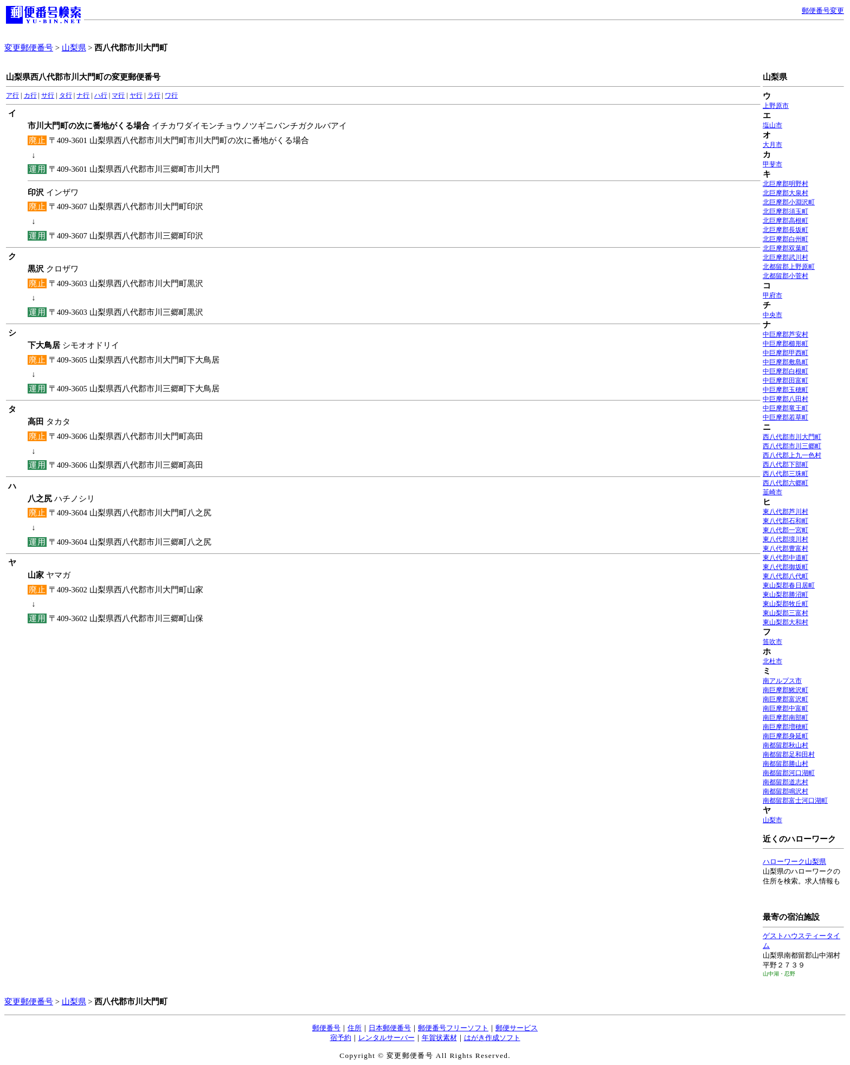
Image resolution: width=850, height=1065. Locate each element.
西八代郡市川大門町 (792, 437)
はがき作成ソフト (492, 1038)
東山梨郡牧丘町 (785, 604)
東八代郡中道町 (785, 557)
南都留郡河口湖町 (789, 773)
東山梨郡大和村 (785, 622)
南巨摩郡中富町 (785, 708)
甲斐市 (772, 164)
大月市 (772, 145)
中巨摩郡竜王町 (785, 408)
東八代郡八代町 (785, 576)
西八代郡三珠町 (785, 473)
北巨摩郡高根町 (785, 220)
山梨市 (772, 820)
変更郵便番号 (28, 47)
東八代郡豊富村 (785, 548)
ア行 (12, 95)
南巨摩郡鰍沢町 (785, 690)
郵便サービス (516, 1028)
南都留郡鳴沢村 (785, 791)
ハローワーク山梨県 (794, 861)
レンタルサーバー (386, 1038)
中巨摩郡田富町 (785, 380)
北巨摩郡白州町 (785, 239)
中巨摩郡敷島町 (785, 362)
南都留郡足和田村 (789, 754)
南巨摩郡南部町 (785, 717)
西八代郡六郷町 (785, 483)
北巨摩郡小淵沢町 (789, 202)
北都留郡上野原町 (789, 266)
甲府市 (772, 295)
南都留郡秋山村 (785, 745)
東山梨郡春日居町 (789, 585)
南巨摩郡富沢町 (785, 699)
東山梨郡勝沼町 (785, 594)
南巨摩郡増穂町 (785, 727)
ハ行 (100, 95)
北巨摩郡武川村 (785, 257)
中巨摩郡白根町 (785, 371)
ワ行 (171, 95)
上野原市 (776, 105)
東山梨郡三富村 (785, 613)
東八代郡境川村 (785, 539)
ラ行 (153, 95)
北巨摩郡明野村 (785, 184)
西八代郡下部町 (785, 464)
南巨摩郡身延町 (785, 736)
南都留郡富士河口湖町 (795, 800)
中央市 (772, 315)
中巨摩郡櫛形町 (785, 343)
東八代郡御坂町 (785, 567)
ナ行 (82, 95)
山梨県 (74, 47)
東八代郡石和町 (785, 521)
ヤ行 (136, 95)
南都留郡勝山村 (785, 763)
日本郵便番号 (390, 1028)
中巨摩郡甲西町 (785, 353)
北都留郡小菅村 (785, 276)
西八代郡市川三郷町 (792, 446)
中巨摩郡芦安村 (785, 334)
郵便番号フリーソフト (453, 1028)
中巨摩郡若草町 (785, 417)
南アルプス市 (782, 681)
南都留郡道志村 (785, 782)
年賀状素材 (439, 1038)
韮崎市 (772, 492)
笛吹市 (772, 642)
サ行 (47, 95)
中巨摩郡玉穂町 (785, 389)
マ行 (118, 95)
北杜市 (772, 661)
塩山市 (772, 125)
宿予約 (340, 1038)
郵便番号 (326, 1028)
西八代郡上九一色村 (792, 455)
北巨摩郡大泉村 (785, 193)
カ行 (30, 95)
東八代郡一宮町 (785, 530)
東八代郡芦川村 (785, 511)
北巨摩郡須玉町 (785, 211)
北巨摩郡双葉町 (785, 248)
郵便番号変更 (823, 11)
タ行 (65, 95)
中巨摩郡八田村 (785, 399)
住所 (354, 1028)
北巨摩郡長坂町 (785, 230)
